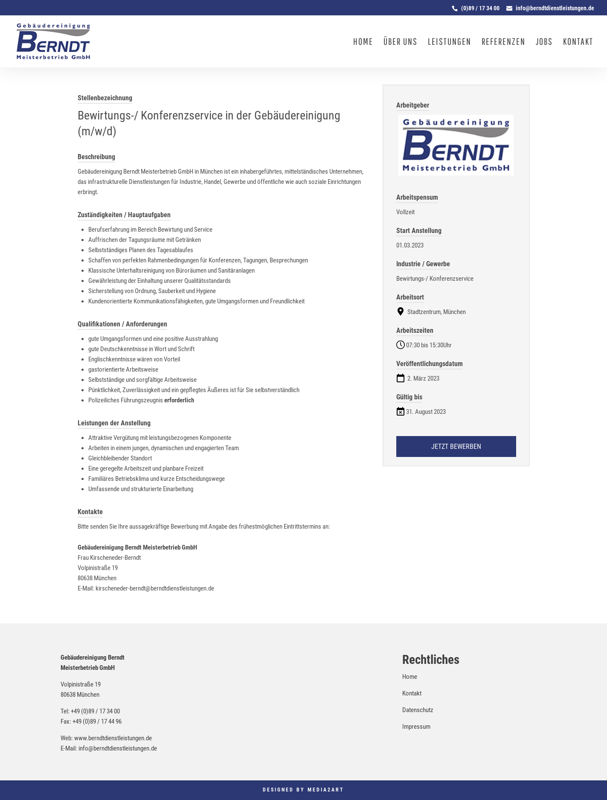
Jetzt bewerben (456, 446)
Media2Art (326, 790)
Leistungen (449, 42)
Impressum (416, 726)
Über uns (400, 42)
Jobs (544, 42)
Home (363, 42)
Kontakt (578, 42)
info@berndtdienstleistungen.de (117, 748)
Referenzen (504, 42)
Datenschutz (417, 710)
